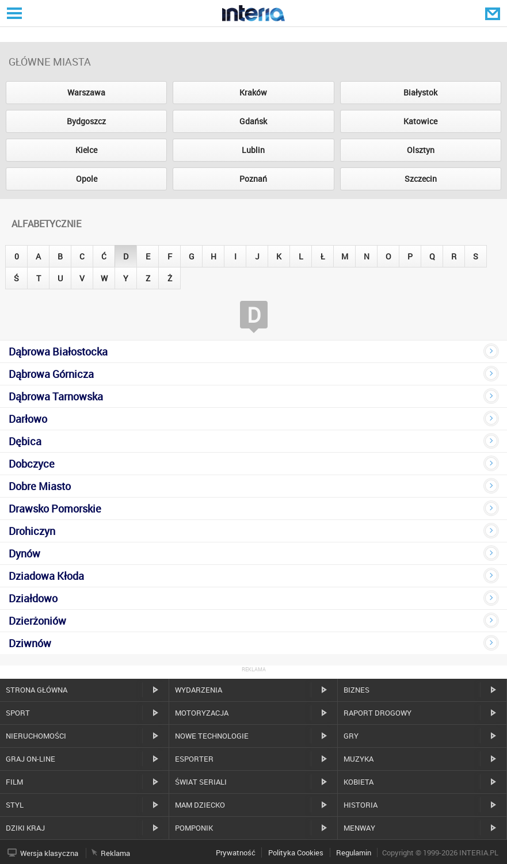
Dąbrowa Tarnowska (56, 396)
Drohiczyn (32, 531)
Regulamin (353, 852)
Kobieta (358, 782)
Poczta (494, 13)
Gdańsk (253, 121)
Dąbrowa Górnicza (51, 374)
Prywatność (236, 852)
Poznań (253, 178)
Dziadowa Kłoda (46, 576)
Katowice (420, 121)
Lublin (253, 149)
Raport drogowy (377, 713)
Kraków (253, 92)
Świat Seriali (201, 782)
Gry (351, 736)
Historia (361, 805)
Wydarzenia (198, 690)
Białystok (420, 92)
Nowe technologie (212, 736)
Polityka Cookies (295, 852)
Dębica (25, 441)
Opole (86, 178)
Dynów (24, 553)
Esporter (194, 759)
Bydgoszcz (86, 121)
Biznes (356, 690)
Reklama (115, 853)
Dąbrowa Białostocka (58, 351)
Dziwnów (30, 643)
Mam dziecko (200, 805)
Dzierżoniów (37, 621)
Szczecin (421, 178)
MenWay (359, 828)
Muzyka (358, 759)
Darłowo (28, 419)
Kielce (86, 149)
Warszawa (86, 92)
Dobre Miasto (40, 486)
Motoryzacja (201, 713)
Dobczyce (32, 464)
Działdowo (33, 598)
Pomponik (194, 828)
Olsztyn (420, 149)
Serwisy (13, 13)
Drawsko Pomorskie (55, 508)
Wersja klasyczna (49, 853)
